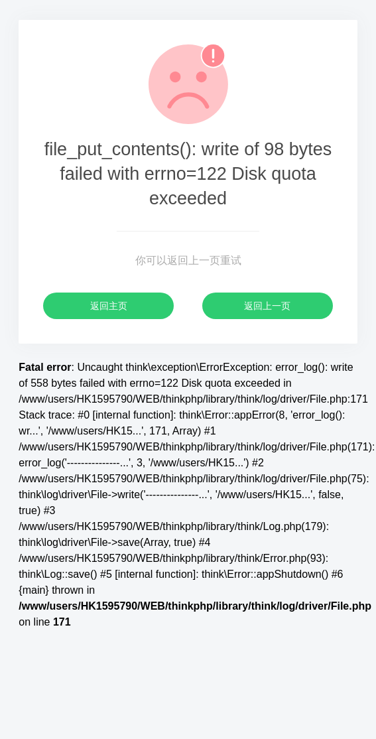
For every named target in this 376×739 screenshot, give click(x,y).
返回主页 (108, 306)
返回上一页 (267, 306)
